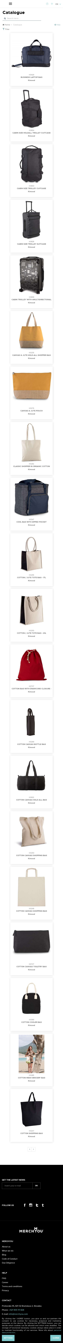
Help (57, 25)
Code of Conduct (9, 1259)
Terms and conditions (12, 1286)
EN (58, 4)
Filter (6, 29)
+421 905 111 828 (16, 1310)
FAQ (4, 1278)
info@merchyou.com (18, 1314)
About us (6, 1246)
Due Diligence (8, 1263)
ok (36, 1185)
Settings (8, 1338)
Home (6, 25)
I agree (55, 1338)
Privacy (5, 1290)
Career (5, 1282)
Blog (4, 1254)
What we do (7, 1251)
